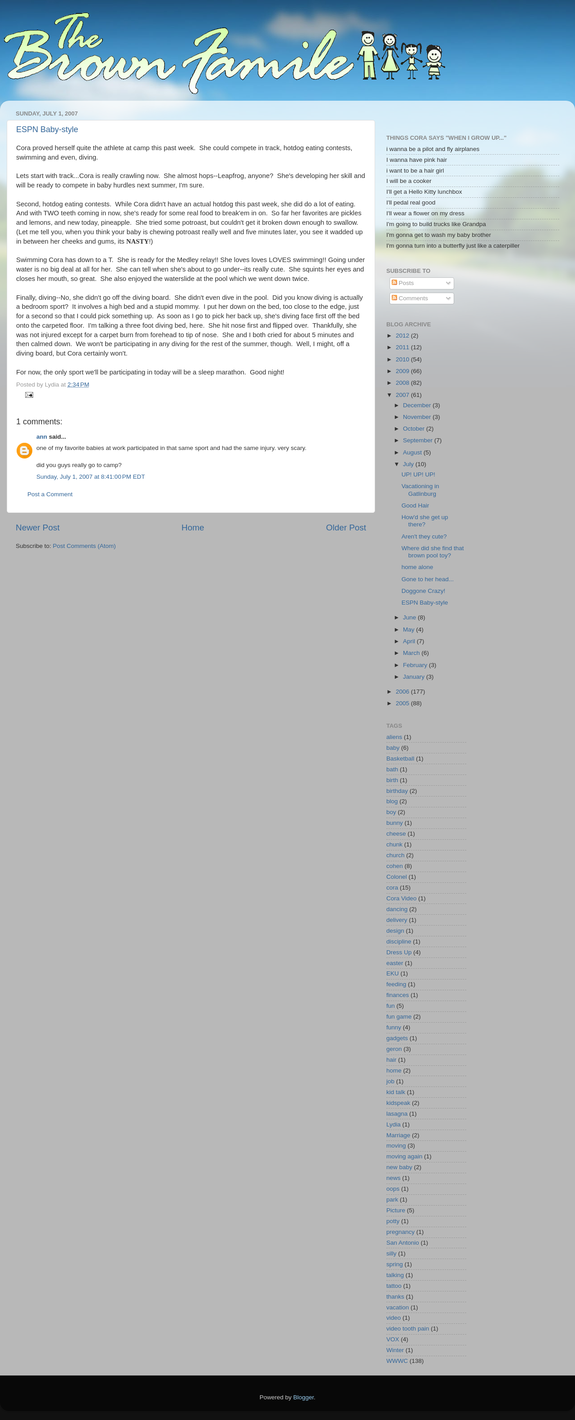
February (416, 665)
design (395, 930)
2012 (403, 335)
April (410, 641)
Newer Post (38, 527)
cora (392, 887)
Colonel (396, 876)
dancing (396, 909)
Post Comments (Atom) (84, 546)
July (409, 464)
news (393, 1178)
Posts (403, 283)
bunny (394, 822)
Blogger (303, 1397)
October (414, 428)
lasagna (396, 1113)
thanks (395, 1296)
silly (391, 1253)
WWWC (397, 1361)
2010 (403, 359)
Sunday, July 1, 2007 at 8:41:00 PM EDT (90, 476)
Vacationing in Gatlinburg (420, 490)
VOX (392, 1339)
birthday (397, 791)
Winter (395, 1350)
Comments (410, 298)
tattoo (394, 1285)
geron (394, 1049)
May (409, 629)
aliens (394, 737)
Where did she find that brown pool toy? (433, 552)
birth (392, 780)
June (410, 617)
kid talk (395, 1092)
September (418, 440)
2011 (403, 347)
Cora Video (401, 898)
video (393, 1317)
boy (391, 812)
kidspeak (398, 1102)
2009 (403, 371)
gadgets (397, 1038)
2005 (403, 703)
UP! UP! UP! (418, 474)
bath (392, 769)
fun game (398, 1016)
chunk (394, 844)
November (418, 417)
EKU (392, 973)
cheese (396, 833)
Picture (395, 1210)
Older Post (346, 527)
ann (41, 436)
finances (397, 995)
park (392, 1199)
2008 (403, 382)
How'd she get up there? (425, 521)
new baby (399, 1167)
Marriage (398, 1135)
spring (394, 1264)
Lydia (393, 1124)
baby (392, 747)
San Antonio (402, 1242)
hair (391, 1059)
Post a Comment (50, 494)
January (414, 676)
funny (393, 1027)
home (394, 1070)
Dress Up (398, 952)
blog (392, 801)
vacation (397, 1307)
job (390, 1081)
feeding (396, 984)
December (418, 405)
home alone (417, 567)
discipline (398, 941)
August (413, 452)
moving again (404, 1156)
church (395, 855)
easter (394, 963)
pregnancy (400, 1232)
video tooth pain (407, 1328)
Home (192, 527)
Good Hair (415, 505)
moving (396, 1145)
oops (392, 1188)
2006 (403, 691)
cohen (394, 866)
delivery (396, 920)
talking (395, 1275)
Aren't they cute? (424, 536)
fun (390, 1005)
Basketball (400, 758)
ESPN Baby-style (47, 129)
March (412, 653)
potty (392, 1221)
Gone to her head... (428, 579)
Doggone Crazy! (424, 591)
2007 (403, 395)
